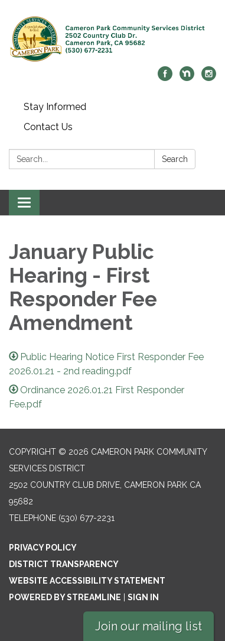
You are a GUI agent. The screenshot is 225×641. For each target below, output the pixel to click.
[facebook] (165, 77)
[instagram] (208, 77)
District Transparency (64, 564)
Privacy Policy (43, 547)
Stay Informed (55, 106)
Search (175, 159)
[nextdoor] (187, 77)
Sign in (143, 597)
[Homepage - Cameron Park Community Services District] (112, 39)
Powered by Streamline (65, 597)
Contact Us (48, 126)
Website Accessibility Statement (87, 580)
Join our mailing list (148, 626)
